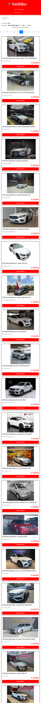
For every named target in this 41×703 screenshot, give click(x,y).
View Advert (20, 66)
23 (25, 32)
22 (21, 32)
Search (2, 17)
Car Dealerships (19, 9)
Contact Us (17, 12)
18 (7, 32)
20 (14, 32)
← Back (3, 19)
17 (4, 32)
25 (32, 32)
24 (28, 32)
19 (10, 32)
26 (35, 32)
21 (17, 32)
